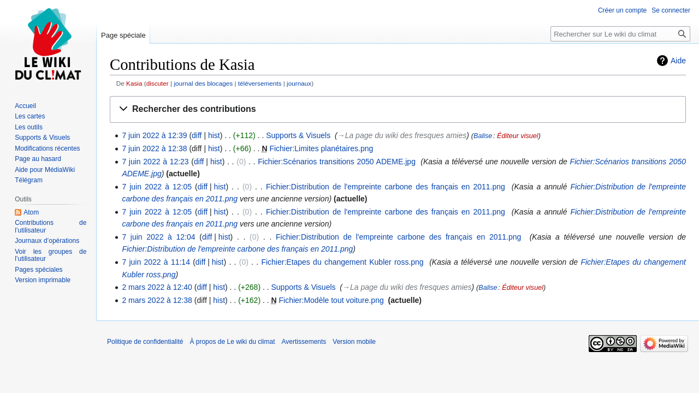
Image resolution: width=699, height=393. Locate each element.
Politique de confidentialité (145, 342)
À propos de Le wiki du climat (232, 342)
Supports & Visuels (298, 135)
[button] (398, 109)
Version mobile (354, 342)
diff (197, 135)
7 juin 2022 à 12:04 (158, 237)
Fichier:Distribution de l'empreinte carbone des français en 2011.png (385, 186)
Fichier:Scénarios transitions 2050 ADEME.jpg (337, 161)
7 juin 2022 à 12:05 (157, 186)
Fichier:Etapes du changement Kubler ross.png (342, 262)
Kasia (134, 83)
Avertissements (304, 342)
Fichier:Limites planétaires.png (321, 148)
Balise (482, 136)
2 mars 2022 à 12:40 (157, 287)
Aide (678, 60)
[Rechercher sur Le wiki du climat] (620, 33)
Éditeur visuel (517, 136)
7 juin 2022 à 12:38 (154, 148)
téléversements (260, 83)
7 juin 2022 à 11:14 (156, 262)
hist (214, 135)
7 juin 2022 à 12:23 (155, 161)
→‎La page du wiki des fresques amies (402, 135)
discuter (157, 83)
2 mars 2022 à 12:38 (157, 300)
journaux (299, 83)
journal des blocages (203, 83)
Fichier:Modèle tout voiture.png (331, 300)
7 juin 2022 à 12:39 (154, 135)
